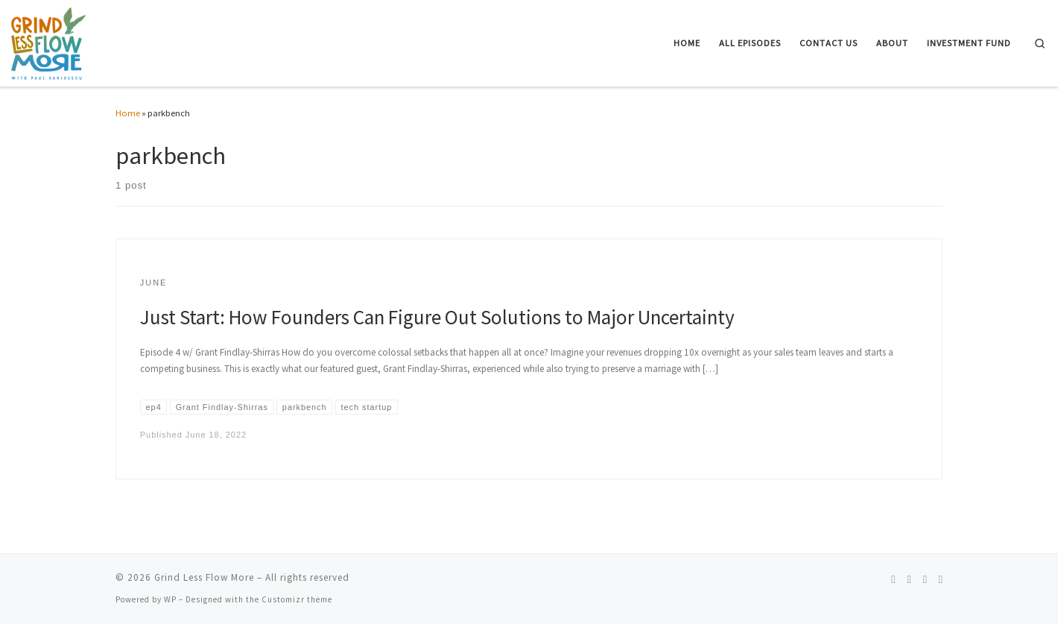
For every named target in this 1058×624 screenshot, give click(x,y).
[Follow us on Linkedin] (925, 580)
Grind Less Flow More (204, 577)
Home (127, 113)
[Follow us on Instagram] (908, 580)
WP (170, 599)
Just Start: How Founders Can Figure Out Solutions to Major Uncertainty (437, 317)
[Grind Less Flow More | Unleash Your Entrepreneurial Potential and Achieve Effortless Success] (48, 41)
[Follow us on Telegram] (941, 580)
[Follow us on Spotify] (893, 580)
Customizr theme (297, 599)
